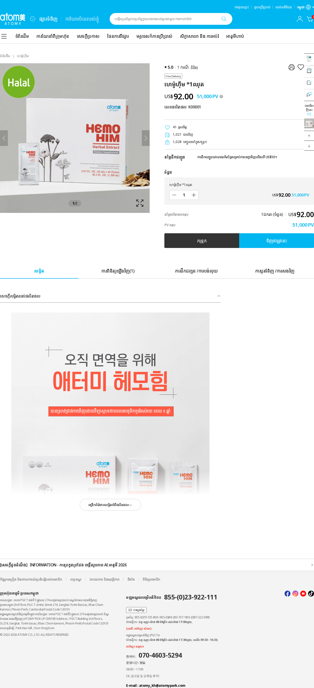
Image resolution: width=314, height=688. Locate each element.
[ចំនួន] (184, 195)
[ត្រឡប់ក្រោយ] (4, 138)
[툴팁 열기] (221, 96)
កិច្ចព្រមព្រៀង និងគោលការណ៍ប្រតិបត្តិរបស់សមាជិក (31, 579)
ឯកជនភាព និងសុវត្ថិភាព (104, 579)
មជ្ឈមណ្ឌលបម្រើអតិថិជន (171, 597)
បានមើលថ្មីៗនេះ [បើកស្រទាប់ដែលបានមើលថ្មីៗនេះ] (309, 110)
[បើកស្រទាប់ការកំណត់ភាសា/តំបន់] (305, 7)
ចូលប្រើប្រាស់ (262, 7)
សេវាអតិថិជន (283, 7)
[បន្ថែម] (193, 195)
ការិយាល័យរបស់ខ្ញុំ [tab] (82, 18)
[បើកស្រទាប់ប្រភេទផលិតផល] (4, 36)
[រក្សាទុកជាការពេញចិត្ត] (301, 67)
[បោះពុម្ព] (291, 67)
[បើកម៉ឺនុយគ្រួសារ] (32, 18)
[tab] (39, 271)
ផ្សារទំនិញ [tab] (48, 18)
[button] (309, 136)
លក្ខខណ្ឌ (75, 579)
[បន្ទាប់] (146, 138)
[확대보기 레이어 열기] (75, 138)
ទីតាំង (131, 579)
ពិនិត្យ (194, 67)
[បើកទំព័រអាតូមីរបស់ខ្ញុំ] (300, 19)
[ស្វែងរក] (224, 19)
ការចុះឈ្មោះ (242, 7)
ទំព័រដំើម (5, 55)
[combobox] (32, 18)
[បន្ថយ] (174, 195)
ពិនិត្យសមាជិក (151, 579)
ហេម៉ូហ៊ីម (23, 55)
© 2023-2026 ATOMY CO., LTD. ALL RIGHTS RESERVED (34, 635)
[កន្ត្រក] (310, 19)
